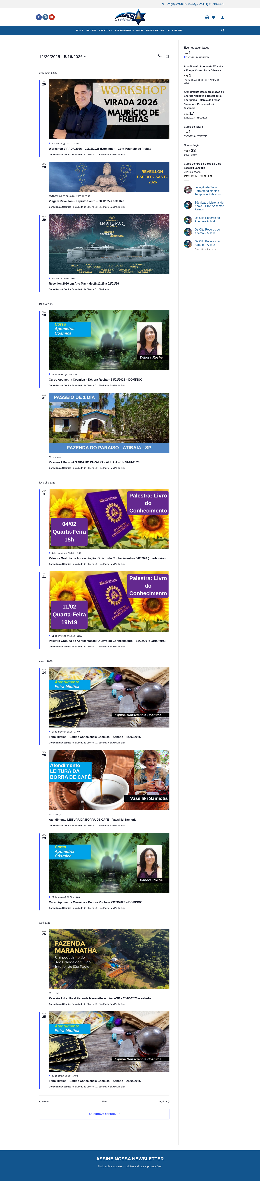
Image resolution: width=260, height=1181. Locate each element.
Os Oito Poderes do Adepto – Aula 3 (207, 231)
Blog (139, 30)
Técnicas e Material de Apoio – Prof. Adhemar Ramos (209, 206)
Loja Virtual (175, 30)
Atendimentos (124, 30)
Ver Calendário (192, 172)
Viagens (91, 30)
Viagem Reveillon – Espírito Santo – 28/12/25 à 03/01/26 (86, 201)
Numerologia (191, 145)
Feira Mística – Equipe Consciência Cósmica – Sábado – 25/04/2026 (95, 1080)
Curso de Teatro (193, 126)
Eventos (105, 30)
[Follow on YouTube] (52, 17)
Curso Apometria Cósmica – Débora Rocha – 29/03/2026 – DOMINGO (95, 902)
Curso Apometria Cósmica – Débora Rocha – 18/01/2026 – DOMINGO (95, 379)
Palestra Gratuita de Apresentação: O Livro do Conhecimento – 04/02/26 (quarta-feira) (107, 558)
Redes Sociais (155, 30)
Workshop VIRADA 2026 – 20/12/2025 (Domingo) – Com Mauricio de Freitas (100, 148)
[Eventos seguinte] (164, 1101)
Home (79, 30)
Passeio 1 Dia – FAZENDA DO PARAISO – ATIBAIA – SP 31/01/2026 (94, 462)
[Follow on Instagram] (45, 17)
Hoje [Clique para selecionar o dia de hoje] (104, 1101)
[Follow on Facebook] (39, 17)
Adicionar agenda (102, 1114)
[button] (207, 17)
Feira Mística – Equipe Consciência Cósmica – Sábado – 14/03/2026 (95, 736)
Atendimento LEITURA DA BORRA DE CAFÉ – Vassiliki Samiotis (92, 819)
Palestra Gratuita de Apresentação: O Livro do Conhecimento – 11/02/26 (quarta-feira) (107, 640)
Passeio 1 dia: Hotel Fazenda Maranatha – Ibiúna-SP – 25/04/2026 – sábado (100, 998)
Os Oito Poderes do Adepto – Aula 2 (207, 243)
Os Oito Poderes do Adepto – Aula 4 (207, 219)
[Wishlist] (213, 17)
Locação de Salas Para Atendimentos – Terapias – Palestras (208, 191)
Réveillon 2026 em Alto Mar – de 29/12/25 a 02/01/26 (84, 283)
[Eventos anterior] (44, 1101)
